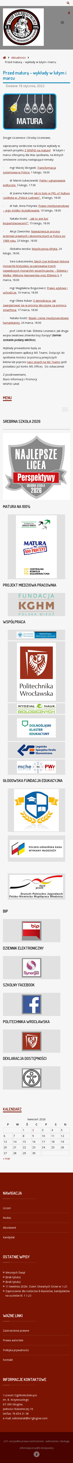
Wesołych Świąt (15, 1272)
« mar (6, 1158)
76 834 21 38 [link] (20, 1413)
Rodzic (7, 1218)
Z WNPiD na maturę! (38, 150)
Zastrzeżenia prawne (16, 1330)
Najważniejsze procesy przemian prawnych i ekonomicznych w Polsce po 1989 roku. (34, 236)
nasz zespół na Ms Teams (43, 362)
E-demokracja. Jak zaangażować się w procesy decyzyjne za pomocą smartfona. (34, 305)
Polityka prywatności (16, 1350)
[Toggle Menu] (65, 409)
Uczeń (7, 1208)
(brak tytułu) (13, 1277)
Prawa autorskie (13, 1340)
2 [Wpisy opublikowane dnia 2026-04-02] (33, 1130)
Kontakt (8, 1360)
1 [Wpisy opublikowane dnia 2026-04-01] (23, 1130)
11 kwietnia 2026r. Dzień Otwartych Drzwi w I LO (36, 1286)
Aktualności (18, 57)
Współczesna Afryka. (45, 249)
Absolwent (9, 1227)
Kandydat (9, 1237)
